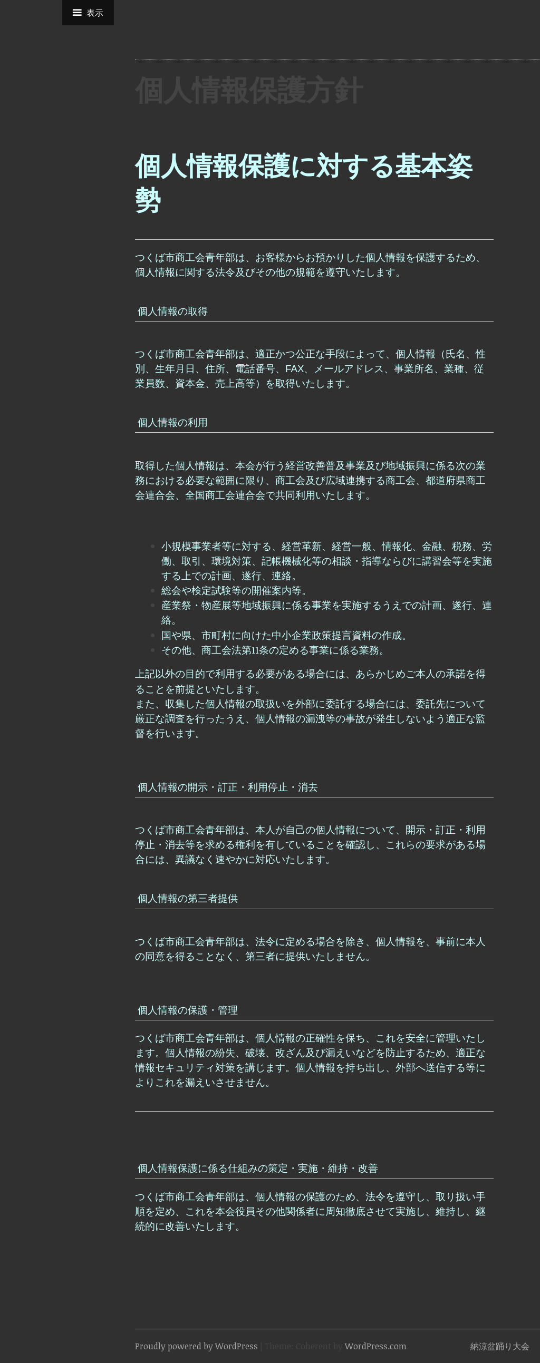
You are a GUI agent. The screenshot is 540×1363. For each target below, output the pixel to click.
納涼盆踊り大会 (499, 1346)
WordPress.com (376, 1346)
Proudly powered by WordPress (196, 1346)
